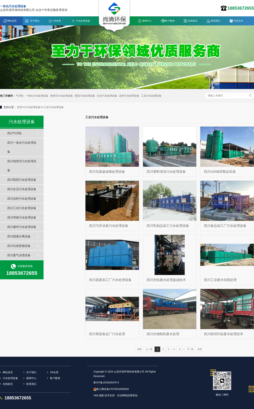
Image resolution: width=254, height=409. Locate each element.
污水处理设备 (83, 20)
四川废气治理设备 (18, 255)
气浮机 (20, 95)
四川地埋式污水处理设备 (21, 166)
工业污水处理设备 (151, 95)
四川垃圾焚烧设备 (18, 245)
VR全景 (57, 20)
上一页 (149, 349)
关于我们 (35, 20)
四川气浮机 (14, 133)
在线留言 (192, 20)
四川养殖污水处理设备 (21, 217)
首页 (19, 107)
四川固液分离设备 (18, 236)
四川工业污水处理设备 (21, 208)
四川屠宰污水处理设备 (21, 226)
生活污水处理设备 (107, 95)
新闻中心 (147, 20)
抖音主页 (238, 20)
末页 (200, 349)
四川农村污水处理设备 (21, 198)
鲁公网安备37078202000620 (112, 389)
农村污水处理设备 (129, 95)
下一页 (190, 349)
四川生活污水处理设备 (21, 189)
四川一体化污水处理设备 (21, 147)
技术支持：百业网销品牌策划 (121, 395)
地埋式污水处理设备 (61, 95)
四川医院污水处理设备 (21, 179)
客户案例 (170, 20)
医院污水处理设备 (85, 95)
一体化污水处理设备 (36, 95)
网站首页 (12, 20)
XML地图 (98, 395)
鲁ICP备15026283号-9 (106, 382)
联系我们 (215, 20)
